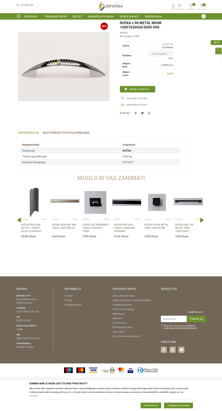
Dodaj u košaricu (139, 108)
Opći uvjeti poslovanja (124, 315)
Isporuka (117, 338)
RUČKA (62, 29)
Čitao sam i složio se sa (180, 346)
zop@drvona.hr (195, 331)
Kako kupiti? (119, 351)
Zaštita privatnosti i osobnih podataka (132, 320)
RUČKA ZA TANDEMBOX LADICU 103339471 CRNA (96, 247)
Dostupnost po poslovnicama (66, 152)
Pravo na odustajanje (123, 329)
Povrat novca (119, 342)
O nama (69, 315)
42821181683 (23, 340)
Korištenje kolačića (122, 324)
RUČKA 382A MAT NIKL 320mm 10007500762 (64, 246)
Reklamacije (119, 333)
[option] (111, 23)
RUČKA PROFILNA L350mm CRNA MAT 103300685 (124, 247)
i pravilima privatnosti (186, 347)
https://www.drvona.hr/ (28, 358)
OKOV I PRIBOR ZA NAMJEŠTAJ (42, 29)
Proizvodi (20, 29)
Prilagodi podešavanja (178, 405)
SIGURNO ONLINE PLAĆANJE (110, 23)
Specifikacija (28, 152)
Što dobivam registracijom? (126, 356)
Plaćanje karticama (122, 347)
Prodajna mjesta (73, 324)
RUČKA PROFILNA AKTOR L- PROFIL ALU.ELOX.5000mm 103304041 (31, 249)
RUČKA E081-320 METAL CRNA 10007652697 (184, 247)
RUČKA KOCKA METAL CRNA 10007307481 (156, 246)
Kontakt (68, 320)
